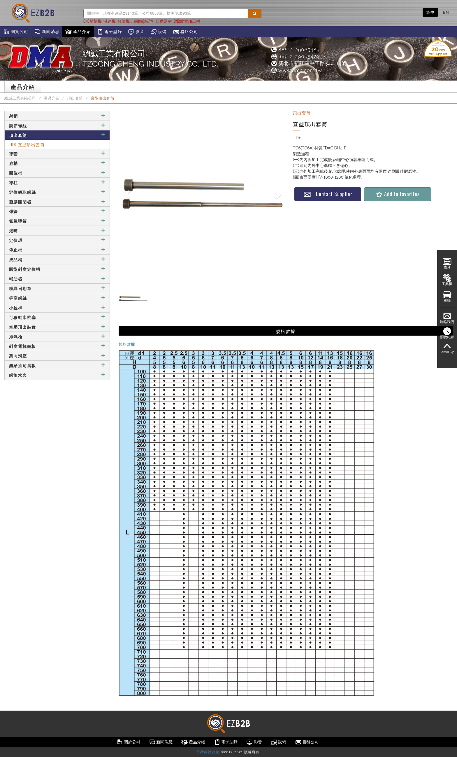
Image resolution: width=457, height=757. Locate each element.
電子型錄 (109, 32)
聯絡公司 (185, 32)
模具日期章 (57, 288)
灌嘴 (57, 230)
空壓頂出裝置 (57, 327)
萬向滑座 (57, 356)
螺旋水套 (57, 375)
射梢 (57, 116)
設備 (158, 32)
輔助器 (57, 278)
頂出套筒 (75, 98)
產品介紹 (78, 32)
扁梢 (57, 163)
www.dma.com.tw (296, 70)
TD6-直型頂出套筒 (27, 144)
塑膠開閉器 (57, 201)
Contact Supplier (327, 194)
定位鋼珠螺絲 (57, 192)
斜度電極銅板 (57, 346)
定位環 (57, 240)
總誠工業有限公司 (20, 98)
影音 (136, 32)
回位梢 (57, 173)
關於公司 (15, 32)
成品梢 (57, 259)
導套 (57, 153)
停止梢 (57, 250)
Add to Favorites (397, 194)
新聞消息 (46, 32)
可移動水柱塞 (57, 317)
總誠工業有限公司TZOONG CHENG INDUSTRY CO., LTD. (150, 58)
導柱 (57, 182)
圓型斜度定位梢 (57, 269)
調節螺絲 (57, 125)
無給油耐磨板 (57, 365)
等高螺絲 (57, 298)
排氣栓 (57, 336)
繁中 (430, 12)
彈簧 (57, 211)
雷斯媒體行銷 (207, 752)
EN (446, 12)
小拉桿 (57, 307)
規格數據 (127, 344)
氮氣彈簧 (57, 221)
